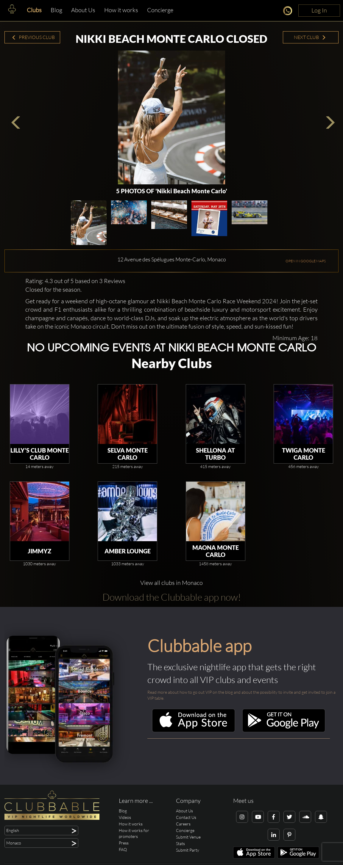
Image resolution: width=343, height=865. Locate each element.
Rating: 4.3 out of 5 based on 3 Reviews (75, 281)
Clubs (34, 10)
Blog (56, 10)
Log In (319, 10)
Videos (125, 817)
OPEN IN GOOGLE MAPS (306, 261)
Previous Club (33, 37)
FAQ (123, 849)
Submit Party (187, 850)
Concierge (160, 10)
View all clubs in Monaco (171, 582)
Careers (183, 823)
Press (124, 842)
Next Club (310, 37)
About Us (83, 10)
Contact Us (186, 817)
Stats (180, 843)
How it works (121, 10)
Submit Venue (188, 836)
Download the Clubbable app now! (171, 597)
